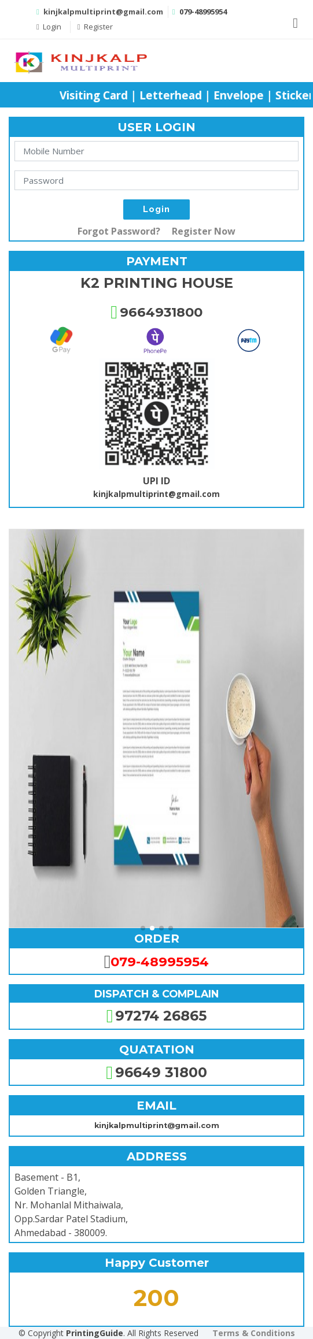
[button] (143, 928)
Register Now (203, 231)
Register (95, 26)
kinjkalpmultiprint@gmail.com (103, 11)
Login (48, 26)
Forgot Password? (119, 231)
